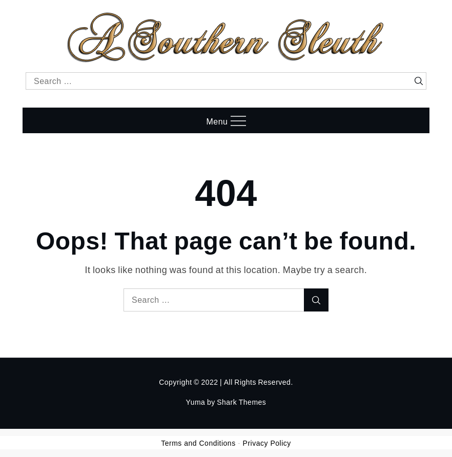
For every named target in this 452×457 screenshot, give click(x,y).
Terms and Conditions (198, 443)
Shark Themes (241, 402)
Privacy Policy (267, 443)
